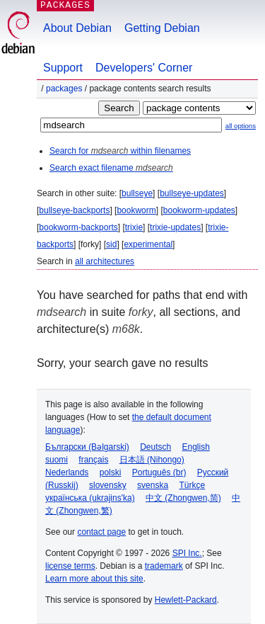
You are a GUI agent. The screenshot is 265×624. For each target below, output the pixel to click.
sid (111, 244)
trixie (134, 227)
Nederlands (66, 472)
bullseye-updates (192, 193)
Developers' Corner (143, 68)
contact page (101, 532)
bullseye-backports (74, 210)
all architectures (104, 261)
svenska (152, 485)
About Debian (77, 28)
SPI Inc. (187, 553)
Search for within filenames (120, 151)
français (93, 460)
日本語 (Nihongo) (151, 460)
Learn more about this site (94, 579)
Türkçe (192, 485)
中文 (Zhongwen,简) (183, 498)
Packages (64, 88)
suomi (56, 460)
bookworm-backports (78, 227)
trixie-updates (175, 227)
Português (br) (159, 472)
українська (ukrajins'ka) (90, 498)
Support (63, 68)
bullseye (137, 193)
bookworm (136, 210)
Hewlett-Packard (186, 600)
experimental (148, 244)
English (196, 447)
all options (240, 126)
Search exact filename (111, 168)
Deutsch (155, 447)
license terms (70, 566)
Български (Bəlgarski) (87, 447)
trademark (164, 566)
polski (111, 472)
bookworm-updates (199, 210)
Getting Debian (162, 28)
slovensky (107, 485)
